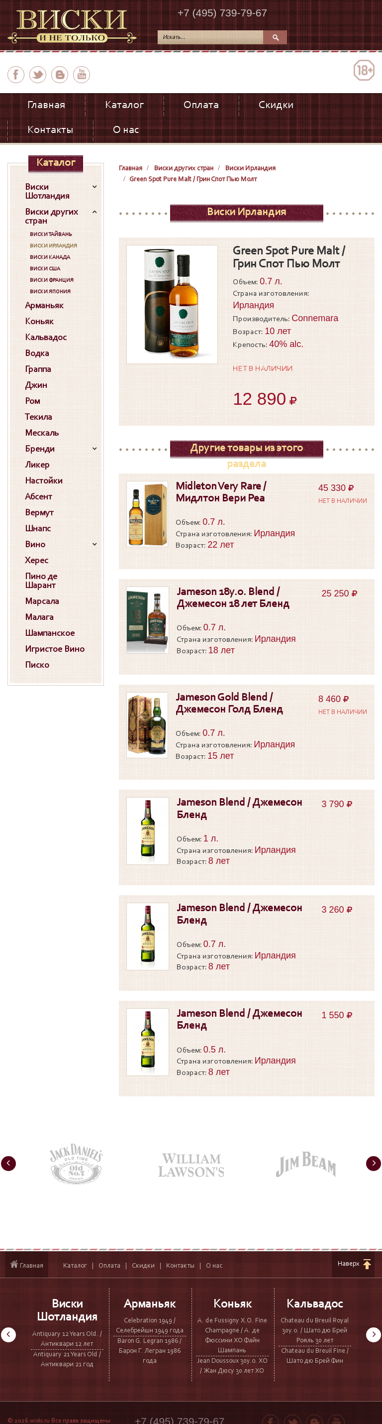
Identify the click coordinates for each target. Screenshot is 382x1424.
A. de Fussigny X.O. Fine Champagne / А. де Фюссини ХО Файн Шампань (232, 1335)
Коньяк (232, 1304)
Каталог (124, 105)
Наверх (349, 1264)
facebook (15, 74)
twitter (37, 74)
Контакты (50, 130)
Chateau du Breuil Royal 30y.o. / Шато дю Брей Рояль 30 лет (315, 1330)
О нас (126, 130)
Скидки (276, 105)
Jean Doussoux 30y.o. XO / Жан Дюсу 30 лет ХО (232, 1366)
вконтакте (59, 74)
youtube (81, 74)
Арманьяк (149, 1304)
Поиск (275, 37)
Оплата (201, 105)
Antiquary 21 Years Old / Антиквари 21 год (67, 1359)
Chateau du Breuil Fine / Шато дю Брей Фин (315, 1356)
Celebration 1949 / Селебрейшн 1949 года (150, 1325)
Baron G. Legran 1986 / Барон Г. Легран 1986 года (149, 1351)
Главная (46, 105)
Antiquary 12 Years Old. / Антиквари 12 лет (67, 1339)
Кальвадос (314, 1304)
